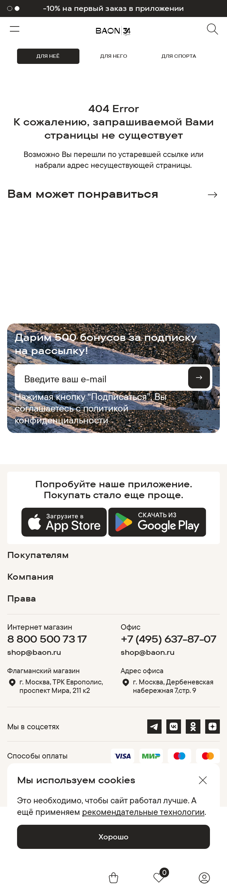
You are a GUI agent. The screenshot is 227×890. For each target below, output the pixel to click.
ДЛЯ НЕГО (113, 56)
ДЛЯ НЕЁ (48, 56)
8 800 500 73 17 (47, 638)
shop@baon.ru (34, 652)
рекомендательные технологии (143, 811)
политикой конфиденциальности (71, 413)
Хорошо (113, 836)
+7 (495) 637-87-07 (168, 638)
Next (212, 195)
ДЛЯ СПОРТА (179, 56)
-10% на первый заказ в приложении (113, 8)
